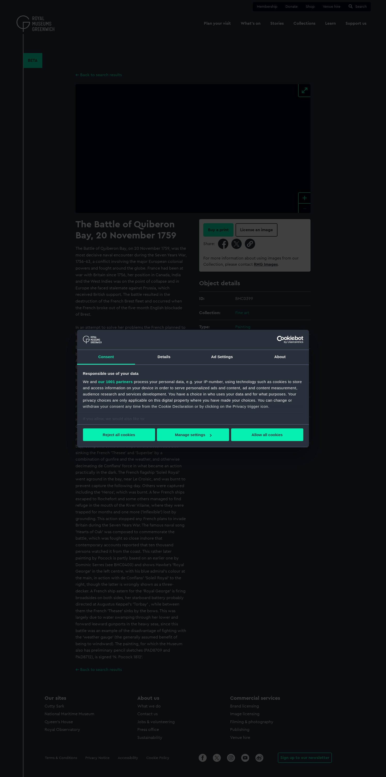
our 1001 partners (115, 381)
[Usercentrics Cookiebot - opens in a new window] (280, 339)
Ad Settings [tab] (222, 357)
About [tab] (280, 357)
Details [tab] (164, 357)
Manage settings (193, 435)
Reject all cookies (119, 435)
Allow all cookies (267, 435)
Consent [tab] (106, 357)
